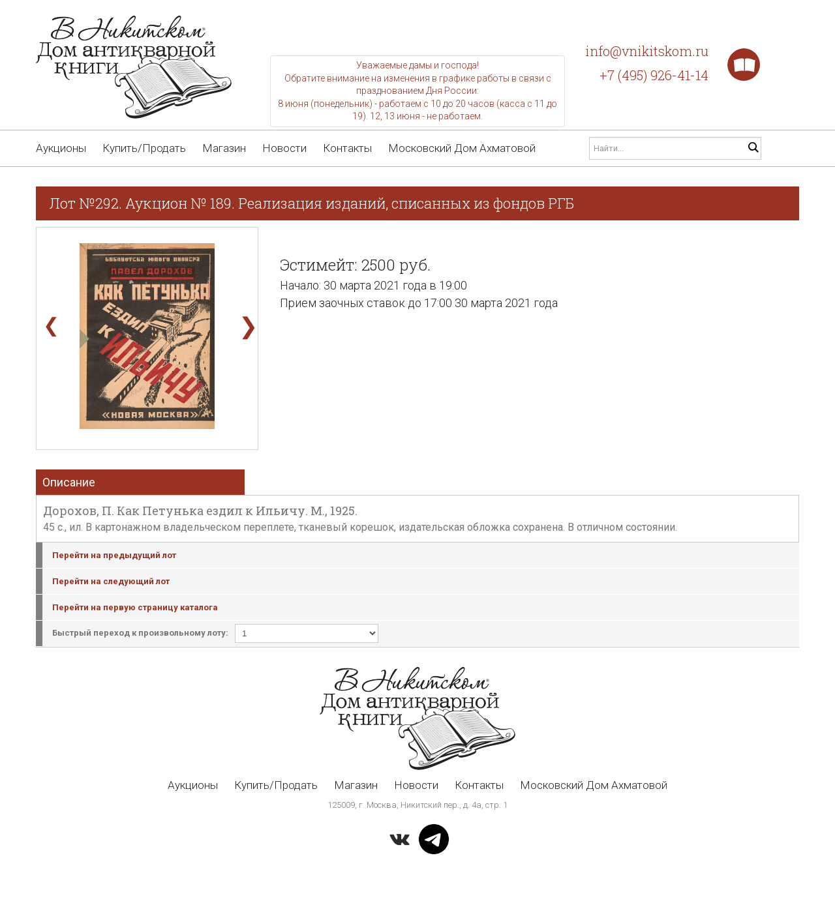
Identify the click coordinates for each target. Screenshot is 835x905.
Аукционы (61, 148)
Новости (284, 148)
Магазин (224, 148)
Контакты (347, 148)
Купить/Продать (144, 148)
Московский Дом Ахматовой (462, 148)
